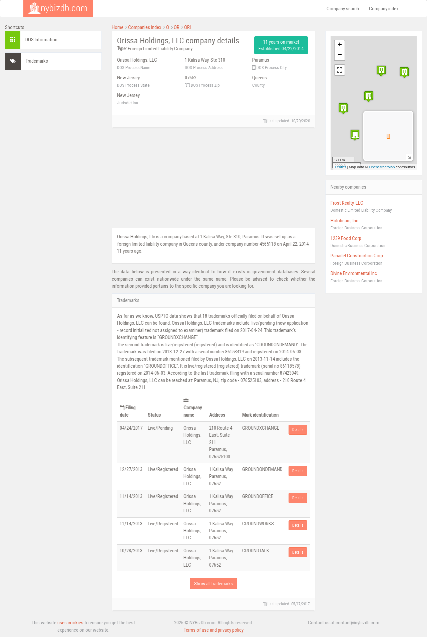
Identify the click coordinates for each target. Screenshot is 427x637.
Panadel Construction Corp (357, 256)
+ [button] (340, 45)
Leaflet (340, 167)
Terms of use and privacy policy (214, 630)
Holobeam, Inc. (345, 221)
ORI (187, 27)
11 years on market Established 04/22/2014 (281, 45)
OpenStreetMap (382, 167)
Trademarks (37, 61)
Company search (343, 9)
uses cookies (70, 623)
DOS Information (41, 40)
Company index (384, 9)
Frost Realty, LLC (347, 203)
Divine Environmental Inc (354, 273)
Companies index (144, 27)
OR (176, 27)
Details (298, 429)
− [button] (340, 55)
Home (117, 27)
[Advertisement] (53, 175)
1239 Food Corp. (346, 238)
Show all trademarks (213, 583)
